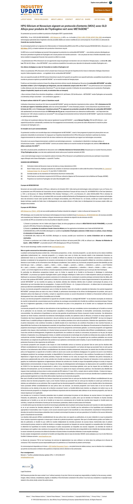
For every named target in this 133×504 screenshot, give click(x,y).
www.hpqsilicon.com (58, 247)
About (28, 496)
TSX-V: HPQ (81, 37)
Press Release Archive (38, 496)
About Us (79, 19)
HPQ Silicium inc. (55, 37)
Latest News (26, 19)
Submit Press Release (53, 496)
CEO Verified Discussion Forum (58, 446)
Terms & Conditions (68, 496)
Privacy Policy (96, 496)
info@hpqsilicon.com (27, 457)
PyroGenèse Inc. (81, 215)
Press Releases (41, 19)
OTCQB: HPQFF (90, 37)
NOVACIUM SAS (93, 215)
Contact (69, 19)
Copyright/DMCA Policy (82, 496)
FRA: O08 (98, 37)
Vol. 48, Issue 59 (43, 171)
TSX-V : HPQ (36, 211)
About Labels (57, 19)
